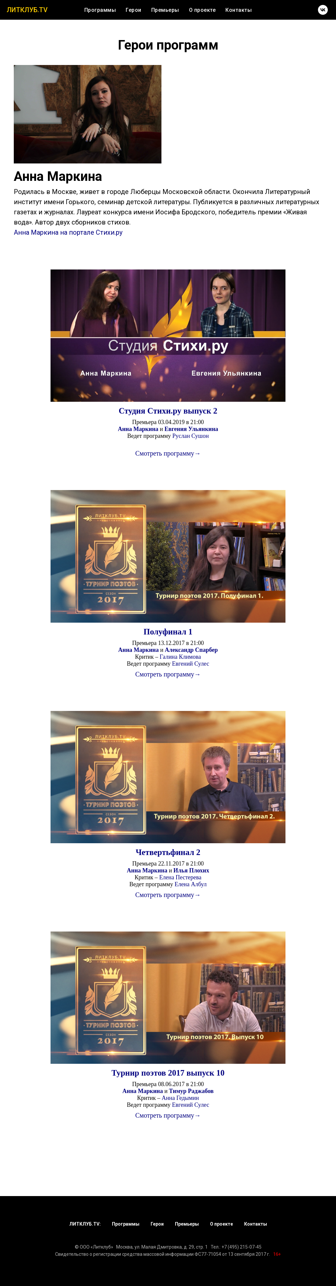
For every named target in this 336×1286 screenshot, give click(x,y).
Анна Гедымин (180, 1098)
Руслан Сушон (190, 436)
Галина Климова (180, 657)
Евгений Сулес (190, 663)
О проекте (202, 10)
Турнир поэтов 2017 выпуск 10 (168, 1072)
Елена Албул (191, 884)
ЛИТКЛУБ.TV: (85, 1224)
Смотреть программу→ (168, 453)
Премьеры (165, 10)
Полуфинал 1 (167, 631)
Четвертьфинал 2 (168, 852)
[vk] (323, 10)
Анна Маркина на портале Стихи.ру (68, 232)
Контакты (238, 10)
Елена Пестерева (180, 877)
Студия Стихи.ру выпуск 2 (168, 410)
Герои (133, 10)
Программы (100, 10)
